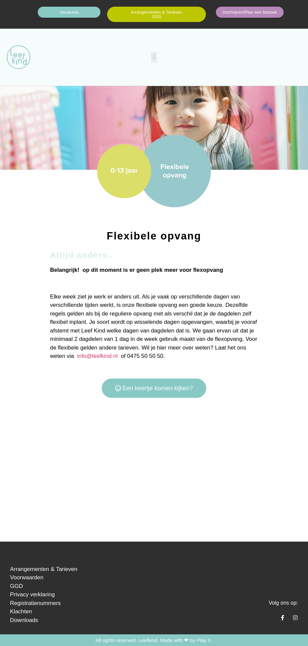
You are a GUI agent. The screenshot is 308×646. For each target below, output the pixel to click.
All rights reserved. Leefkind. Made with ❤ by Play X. (154, 640)
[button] (154, 57)
